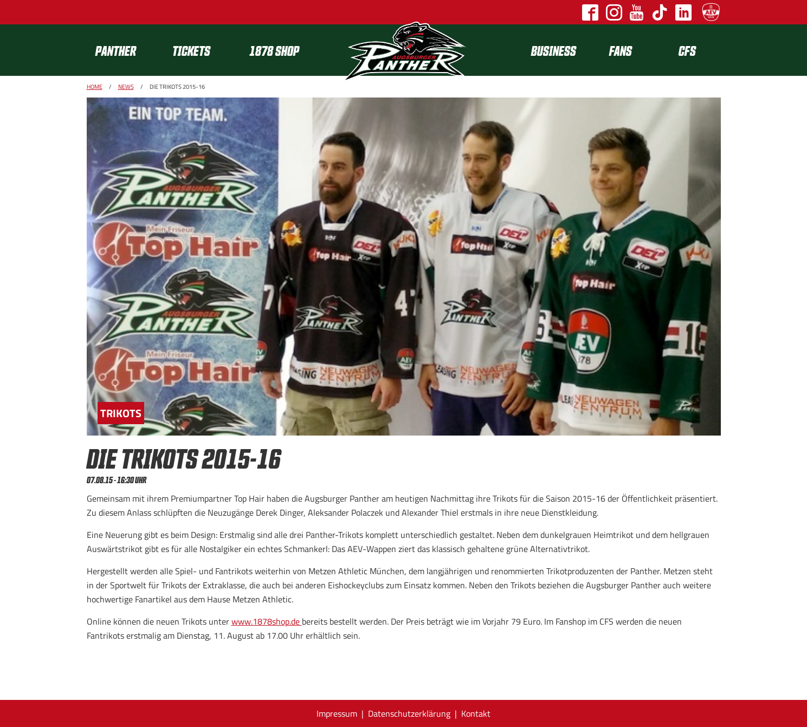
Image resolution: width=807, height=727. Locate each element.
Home (94, 86)
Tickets (191, 50)
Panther (115, 50)
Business (553, 50)
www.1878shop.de (266, 621)
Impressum (337, 713)
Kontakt (475, 713)
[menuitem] (125, 50)
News (126, 86)
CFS (687, 50)
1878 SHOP (274, 50)
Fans (620, 50)
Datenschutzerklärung (409, 713)
